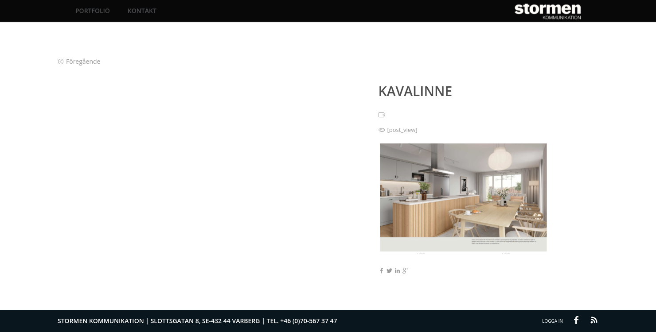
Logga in (552, 321)
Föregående (79, 61)
